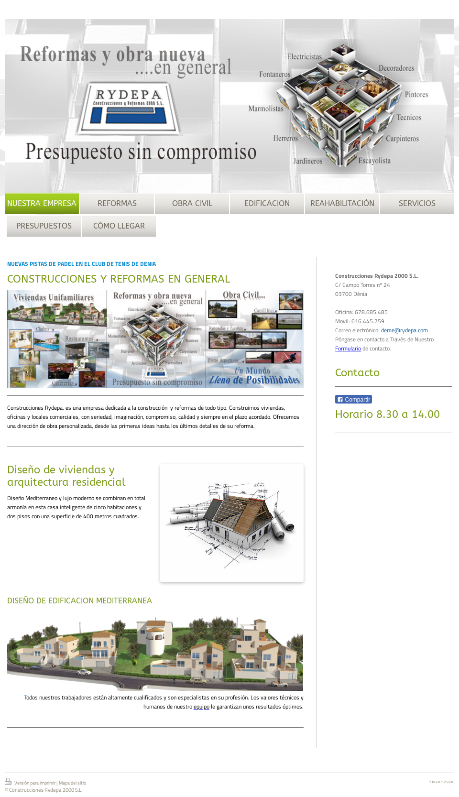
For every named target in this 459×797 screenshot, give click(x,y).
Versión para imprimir (30, 782)
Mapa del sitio (72, 782)
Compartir (353, 399)
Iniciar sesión (441, 781)
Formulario (348, 348)
